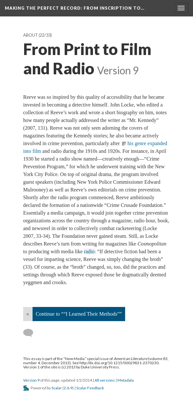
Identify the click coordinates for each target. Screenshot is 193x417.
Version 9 (31, 380)
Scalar (56, 387)
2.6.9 (68, 387)
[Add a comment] (31, 333)
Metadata (125, 380)
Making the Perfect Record (74, 8)
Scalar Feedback (90, 387)
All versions (105, 380)
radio (89, 251)
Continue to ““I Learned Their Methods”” (79, 314)
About (30, 35)
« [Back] (27, 314)
